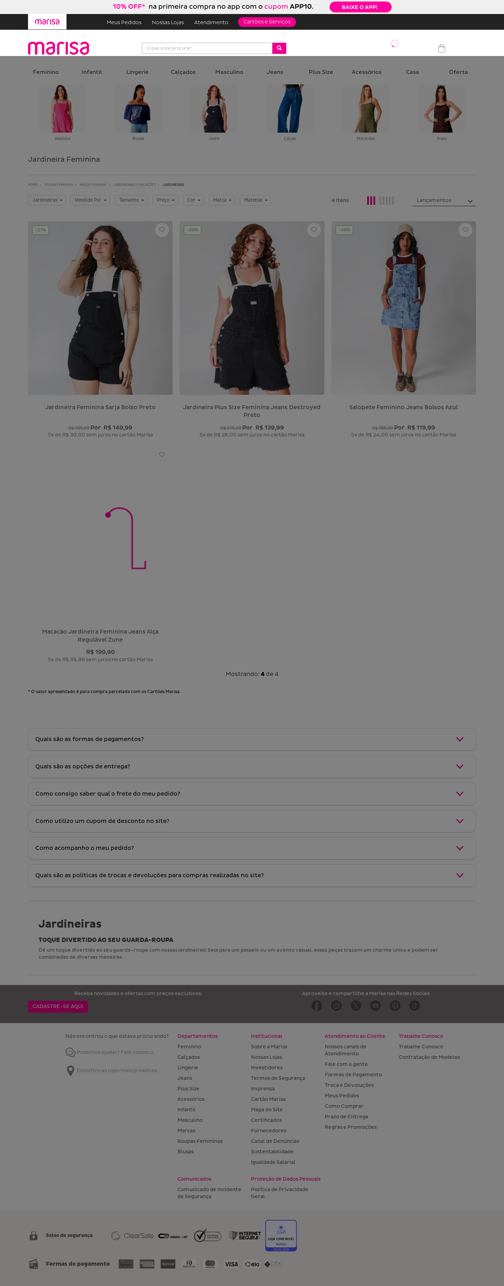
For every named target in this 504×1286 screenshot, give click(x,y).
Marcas (186, 1131)
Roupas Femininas (200, 1141)
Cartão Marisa (268, 1099)
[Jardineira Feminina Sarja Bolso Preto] (100, 308)
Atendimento (211, 23)
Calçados (183, 72)
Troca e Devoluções (349, 1085)
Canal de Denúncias (275, 1141)
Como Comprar (344, 1106)
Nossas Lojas (168, 23)
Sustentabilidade (272, 1152)
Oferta (458, 72)
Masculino (229, 72)
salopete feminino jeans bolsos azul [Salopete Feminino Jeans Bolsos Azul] (403, 407)
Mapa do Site (267, 1110)
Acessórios (367, 72)
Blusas (185, 1152)
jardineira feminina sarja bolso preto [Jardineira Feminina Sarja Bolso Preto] (100, 407)
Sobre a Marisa (269, 1047)
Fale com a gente (346, 1064)
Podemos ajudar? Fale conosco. (110, 1052)
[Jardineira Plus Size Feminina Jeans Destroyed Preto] (252, 308)
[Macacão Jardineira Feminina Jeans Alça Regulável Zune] (100, 532)
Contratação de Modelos (429, 1057)
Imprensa (263, 1089)
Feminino (46, 72)
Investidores (266, 1068)
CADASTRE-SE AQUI (58, 1006)
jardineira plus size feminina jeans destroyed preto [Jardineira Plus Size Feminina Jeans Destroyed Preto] (252, 411)
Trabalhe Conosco (421, 1047)
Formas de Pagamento (353, 1075)
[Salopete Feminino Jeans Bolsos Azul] (403, 308)
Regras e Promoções (351, 1127)
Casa (412, 72)
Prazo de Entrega (346, 1117)
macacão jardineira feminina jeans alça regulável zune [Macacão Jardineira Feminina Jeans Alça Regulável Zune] (100, 635)
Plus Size (321, 72)
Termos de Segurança (278, 1078)
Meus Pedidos (124, 23)
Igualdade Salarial (273, 1162)
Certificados (266, 1120)
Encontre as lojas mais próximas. (111, 1071)
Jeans (275, 72)
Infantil (92, 72)
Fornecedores (268, 1131)
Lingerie (137, 72)
